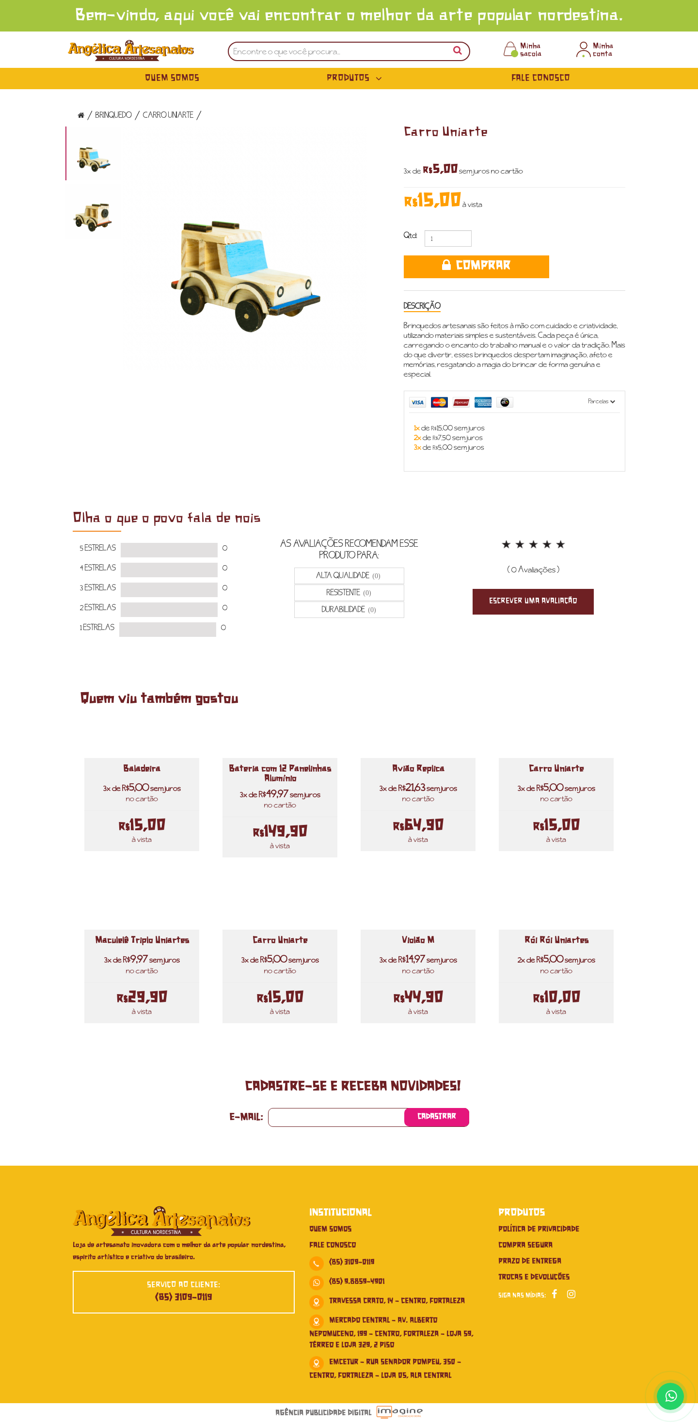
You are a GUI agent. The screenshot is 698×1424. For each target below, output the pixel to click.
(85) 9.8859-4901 (356, 1282)
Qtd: (410, 235)
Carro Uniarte (168, 114)
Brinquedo (113, 114)
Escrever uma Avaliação (533, 601)
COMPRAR (476, 265)
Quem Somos (172, 78)
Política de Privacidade (538, 1230)
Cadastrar (436, 1117)
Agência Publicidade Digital (323, 1413)
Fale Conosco (540, 78)
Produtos (356, 78)
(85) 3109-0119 (183, 1298)
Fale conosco (332, 1246)
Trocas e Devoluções (534, 1278)
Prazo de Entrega (529, 1262)
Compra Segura (525, 1246)
